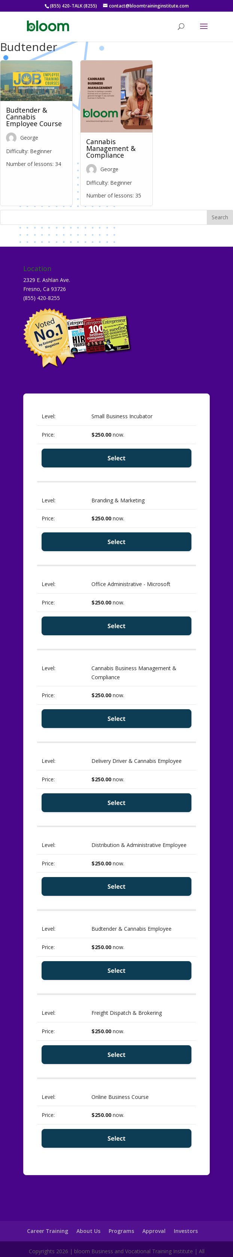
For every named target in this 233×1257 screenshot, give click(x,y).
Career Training (47, 1230)
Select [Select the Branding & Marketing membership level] (116, 542)
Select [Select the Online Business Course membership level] (116, 1138)
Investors (186, 1230)
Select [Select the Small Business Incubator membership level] (116, 458)
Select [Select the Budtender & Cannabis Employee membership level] (116, 970)
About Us (88, 1230)
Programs (121, 1230)
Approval (154, 1230)
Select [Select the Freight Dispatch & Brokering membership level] (116, 1055)
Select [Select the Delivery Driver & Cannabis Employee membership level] (116, 803)
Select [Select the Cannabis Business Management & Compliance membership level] (116, 718)
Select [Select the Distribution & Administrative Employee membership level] (116, 886)
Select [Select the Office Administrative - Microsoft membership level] (116, 626)
